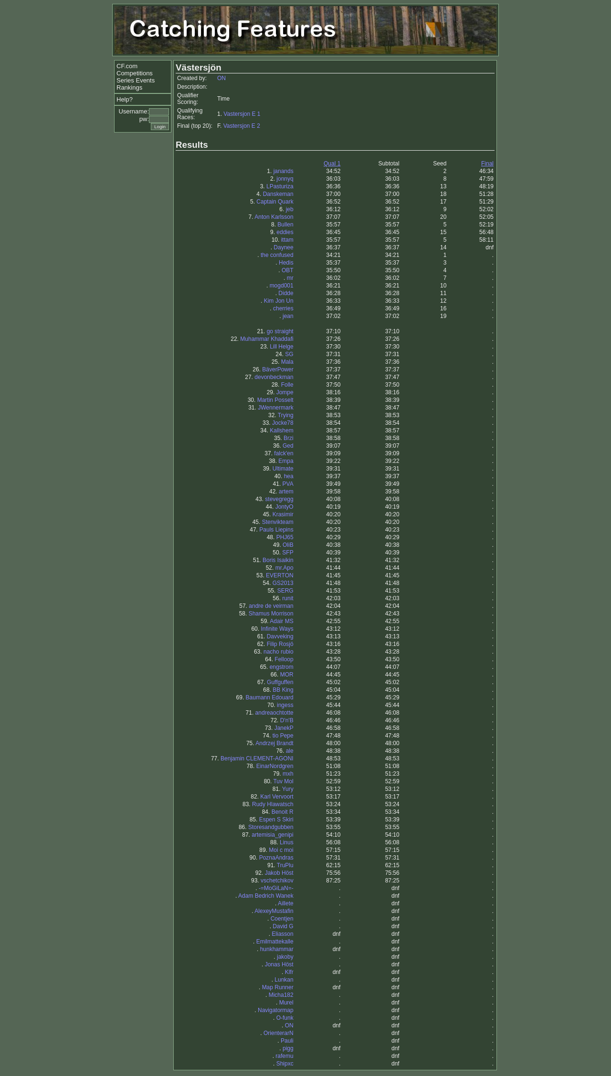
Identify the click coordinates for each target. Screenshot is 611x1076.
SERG (285, 590)
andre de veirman (271, 606)
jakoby (285, 956)
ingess (285, 705)
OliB (288, 545)
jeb (290, 209)
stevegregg (279, 499)
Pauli (287, 1040)
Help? (124, 99)
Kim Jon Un (279, 300)
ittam (287, 239)
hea (289, 476)
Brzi (289, 438)
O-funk (285, 1018)
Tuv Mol (283, 781)
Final (487, 163)
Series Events (135, 80)
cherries (283, 308)
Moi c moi (281, 850)
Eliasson (282, 934)
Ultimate (283, 468)
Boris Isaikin (278, 560)
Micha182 (281, 995)
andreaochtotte (274, 712)
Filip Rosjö (280, 644)
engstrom (282, 667)
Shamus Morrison (271, 613)
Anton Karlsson (273, 217)
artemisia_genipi (272, 834)
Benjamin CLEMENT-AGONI (257, 758)
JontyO (284, 506)
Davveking (280, 636)
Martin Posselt (275, 400)
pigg (288, 1048)
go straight (280, 331)
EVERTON (280, 575)
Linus (287, 842)
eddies (284, 232)
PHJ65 (285, 537)
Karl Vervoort (276, 796)
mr (290, 278)
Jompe (285, 392)
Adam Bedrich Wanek (266, 895)
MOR (287, 674)
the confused (277, 255)
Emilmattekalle (275, 941)
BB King (283, 690)
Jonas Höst (279, 964)
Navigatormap (276, 1010)
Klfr (289, 972)
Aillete (286, 903)
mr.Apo (284, 567)
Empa (285, 461)
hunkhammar (277, 949)
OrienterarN (278, 1033)
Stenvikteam (278, 522)
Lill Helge (281, 346)
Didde (285, 293)
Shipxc (285, 1063)
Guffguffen (280, 682)
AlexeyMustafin (273, 911)
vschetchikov (277, 880)
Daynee (283, 247)
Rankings (129, 87)
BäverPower (277, 369)
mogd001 (282, 285)
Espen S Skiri (276, 819)
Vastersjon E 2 (241, 126)
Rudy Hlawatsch (273, 804)
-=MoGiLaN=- (276, 888)
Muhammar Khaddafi (266, 339)
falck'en (283, 453)
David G (283, 926)
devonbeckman (273, 377)
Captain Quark (274, 201)
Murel (286, 1002)
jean (288, 316)
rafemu (284, 1056)
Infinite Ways (277, 628)
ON (221, 78)
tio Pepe (283, 735)
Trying (286, 415)
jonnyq (284, 178)
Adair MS (281, 621)
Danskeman (278, 194)
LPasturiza (280, 186)
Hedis (286, 262)
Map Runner (278, 987)
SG (289, 354)
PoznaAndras (276, 857)
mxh (288, 773)
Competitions (134, 73)
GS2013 (283, 583)
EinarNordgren (275, 766)
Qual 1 (332, 163)
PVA (288, 484)
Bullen (285, 224)
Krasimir (283, 514)
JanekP (284, 728)
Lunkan (283, 979)
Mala (287, 362)
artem (286, 491)
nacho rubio (278, 651)
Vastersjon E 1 (241, 114)
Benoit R (283, 812)
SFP (287, 552)
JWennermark (275, 407)
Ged (288, 445)
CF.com (126, 66)
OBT (288, 270)
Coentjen (282, 918)
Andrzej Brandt (274, 743)
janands (284, 171)
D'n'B (287, 720)
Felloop (283, 659)
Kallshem (281, 430)
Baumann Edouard (270, 697)
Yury (288, 789)
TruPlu (285, 865)
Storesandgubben (271, 827)
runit (287, 598)
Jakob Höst (279, 873)
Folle (287, 384)
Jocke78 (283, 423)
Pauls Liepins (276, 529)
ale (290, 751)
